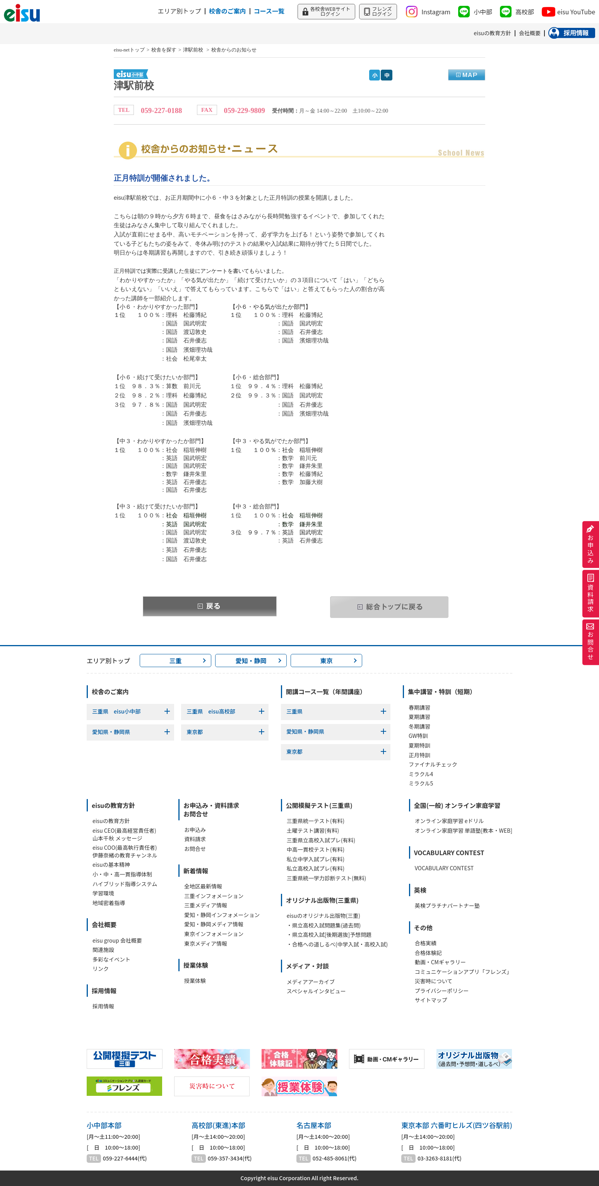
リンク (100, 968)
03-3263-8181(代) (440, 1158)
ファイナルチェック (433, 764)
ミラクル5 (421, 783)
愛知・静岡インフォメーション (222, 915)
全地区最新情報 (203, 886)
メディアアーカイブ (311, 982)
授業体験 (195, 980)
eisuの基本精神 (111, 864)
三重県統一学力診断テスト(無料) (326, 878)
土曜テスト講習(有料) (313, 830)
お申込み (590, 544)
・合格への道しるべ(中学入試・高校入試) (337, 944)
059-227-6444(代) (125, 1158)
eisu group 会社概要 (117, 940)
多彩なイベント (111, 959)
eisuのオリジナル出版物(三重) (323, 915)
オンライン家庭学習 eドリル (449, 821)
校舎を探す (163, 50)
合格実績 (425, 943)
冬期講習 (419, 726)
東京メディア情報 (205, 943)
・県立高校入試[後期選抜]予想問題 (329, 934)
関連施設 (103, 949)
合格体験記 (428, 953)
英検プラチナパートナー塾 (447, 905)
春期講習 (419, 707)
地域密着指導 (108, 903)
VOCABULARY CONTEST (444, 868)
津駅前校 (193, 50)
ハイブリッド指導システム (124, 884)
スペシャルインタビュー (316, 991)
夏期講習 (419, 716)
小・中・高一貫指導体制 (122, 874)
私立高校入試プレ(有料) (315, 868)
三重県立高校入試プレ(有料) (321, 840)
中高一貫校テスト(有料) (315, 849)
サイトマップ (431, 1000)
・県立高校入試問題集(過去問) (324, 925)
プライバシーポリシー (442, 990)
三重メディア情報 (205, 905)
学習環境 (103, 893)
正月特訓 (419, 755)
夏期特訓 (419, 745)
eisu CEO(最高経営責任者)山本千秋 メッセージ (124, 834)
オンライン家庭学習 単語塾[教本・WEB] (463, 830)
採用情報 (103, 1006)
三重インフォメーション (213, 896)
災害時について (434, 981)
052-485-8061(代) (335, 1158)
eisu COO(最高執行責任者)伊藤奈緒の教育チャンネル (124, 851)
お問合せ (590, 642)
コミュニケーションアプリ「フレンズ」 (463, 971)
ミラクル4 (421, 774)
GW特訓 (418, 735)
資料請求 (590, 594)
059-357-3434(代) (230, 1158)
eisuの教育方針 (111, 821)
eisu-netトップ (129, 50)
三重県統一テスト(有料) (315, 821)
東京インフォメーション (213, 934)
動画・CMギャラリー (440, 962)
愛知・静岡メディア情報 (213, 924)
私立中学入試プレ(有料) (315, 859)
